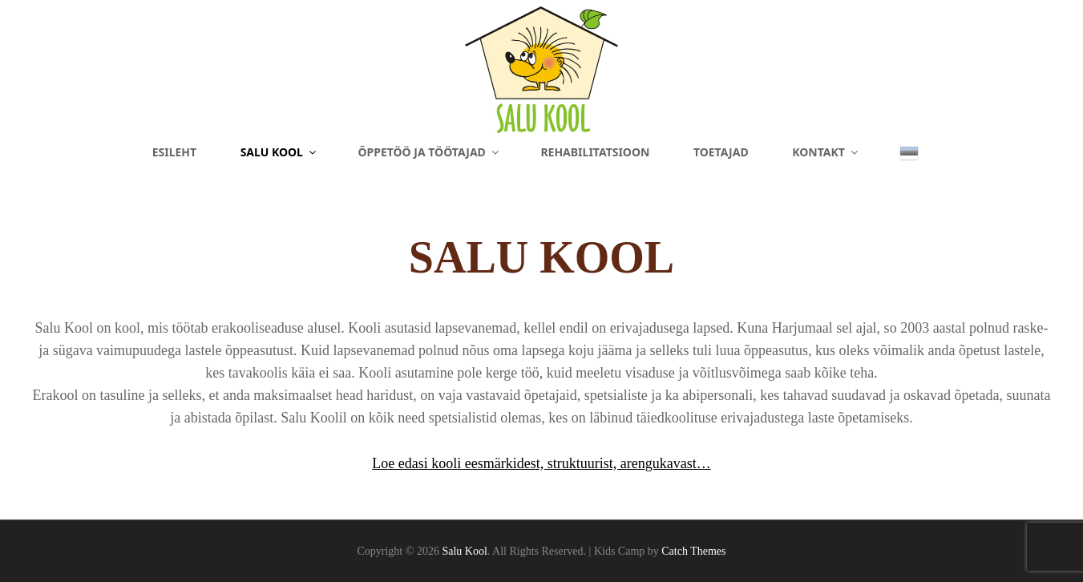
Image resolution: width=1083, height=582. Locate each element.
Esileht (174, 152)
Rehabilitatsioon (594, 152)
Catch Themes (693, 551)
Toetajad (721, 152)
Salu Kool (279, 152)
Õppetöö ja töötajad (429, 152)
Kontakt (826, 152)
